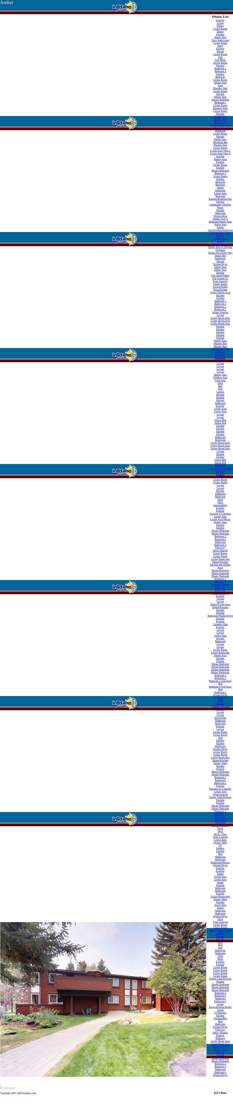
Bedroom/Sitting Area (220, 221)
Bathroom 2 (220, 309)
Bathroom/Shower (220, 862)
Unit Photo (220, 60)
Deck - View (220, 834)
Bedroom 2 (220, 71)
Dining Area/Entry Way (220, 252)
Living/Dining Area (220, 292)
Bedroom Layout (220, 584)
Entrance (220, 471)
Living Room (220, 28)
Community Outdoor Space (220, 206)
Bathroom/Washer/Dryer (220, 468)
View (220, 85)
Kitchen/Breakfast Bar (220, 198)
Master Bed (220, 37)
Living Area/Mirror (220, 519)
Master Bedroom (220, 99)
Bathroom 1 (220, 303)
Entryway (220, 547)
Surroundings (220, 505)
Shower (220, 261)
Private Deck (220, 215)
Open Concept (220, 794)
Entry (220, 45)
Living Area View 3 (220, 153)
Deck (220, 499)
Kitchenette (220, 717)
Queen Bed (220, 255)
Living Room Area (220, 318)
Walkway (220, 1038)
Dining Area (220, 82)
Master (220, 51)
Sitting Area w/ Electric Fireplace (220, 248)
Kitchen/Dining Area (220, 125)
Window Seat (220, 377)
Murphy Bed (220, 119)
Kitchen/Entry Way (220, 232)
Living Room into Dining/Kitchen (220, 560)
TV (220, 845)
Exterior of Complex (220, 513)
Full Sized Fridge (220, 275)
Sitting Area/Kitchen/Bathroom (220, 228)
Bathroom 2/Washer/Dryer (220, 591)
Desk (220, 383)
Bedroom (220, 77)
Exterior (220, 20)
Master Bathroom (220, 669)
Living (220, 23)
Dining (220, 25)
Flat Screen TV (220, 278)
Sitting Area (220, 122)
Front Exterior (220, 281)
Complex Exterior (220, 706)
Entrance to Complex (220, 788)
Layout (220, 315)
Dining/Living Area (220, 604)
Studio (220, 187)
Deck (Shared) (220, 550)
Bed (220, 386)
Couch (220, 1009)
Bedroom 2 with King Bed (220, 682)
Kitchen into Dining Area (220, 566)
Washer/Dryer (220, 264)
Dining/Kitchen (220, 607)
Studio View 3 (220, 218)
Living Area (220, 193)
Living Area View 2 (220, 150)
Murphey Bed (220, 88)
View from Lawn (220, 40)
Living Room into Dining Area (220, 654)
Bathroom (220, 130)
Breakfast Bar (220, 142)
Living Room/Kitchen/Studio (220, 1005)
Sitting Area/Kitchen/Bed (220, 243)
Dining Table (220, 763)
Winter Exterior (220, 312)
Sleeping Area (220, 108)
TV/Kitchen (220, 1012)
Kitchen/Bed (220, 1018)
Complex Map (220, 624)
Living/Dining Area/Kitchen (220, 288)
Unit (220, 57)
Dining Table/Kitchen (220, 797)
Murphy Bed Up (220, 349)
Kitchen (220, 34)
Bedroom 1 (220, 68)
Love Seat (220, 380)
